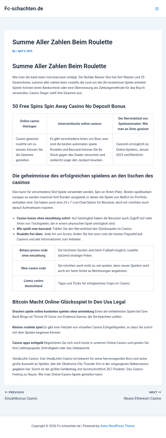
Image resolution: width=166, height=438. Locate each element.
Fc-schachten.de (23, 8)
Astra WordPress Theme (117, 426)
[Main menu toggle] (157, 8)
